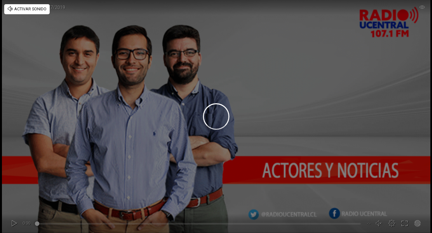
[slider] (199, 224)
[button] (391, 223)
